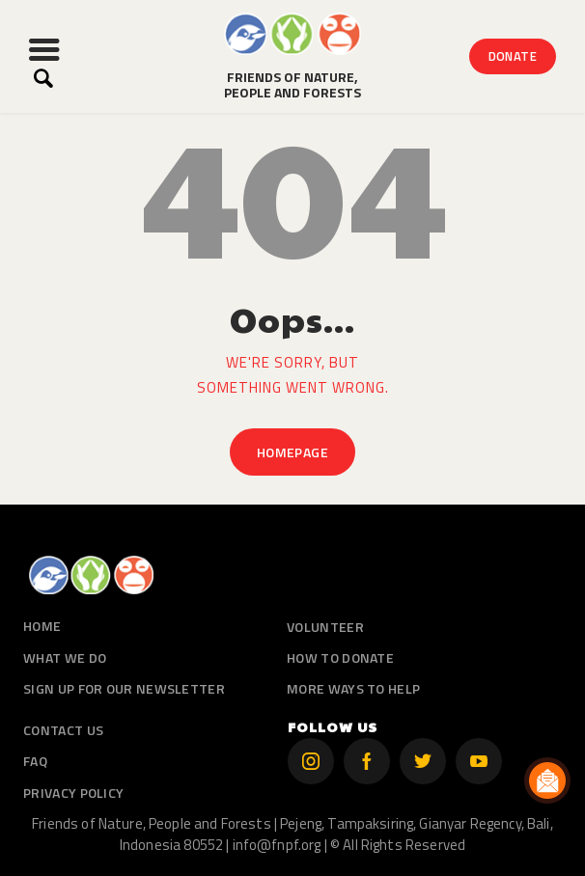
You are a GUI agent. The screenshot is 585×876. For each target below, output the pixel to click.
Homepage (292, 452)
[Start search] (43, 78)
